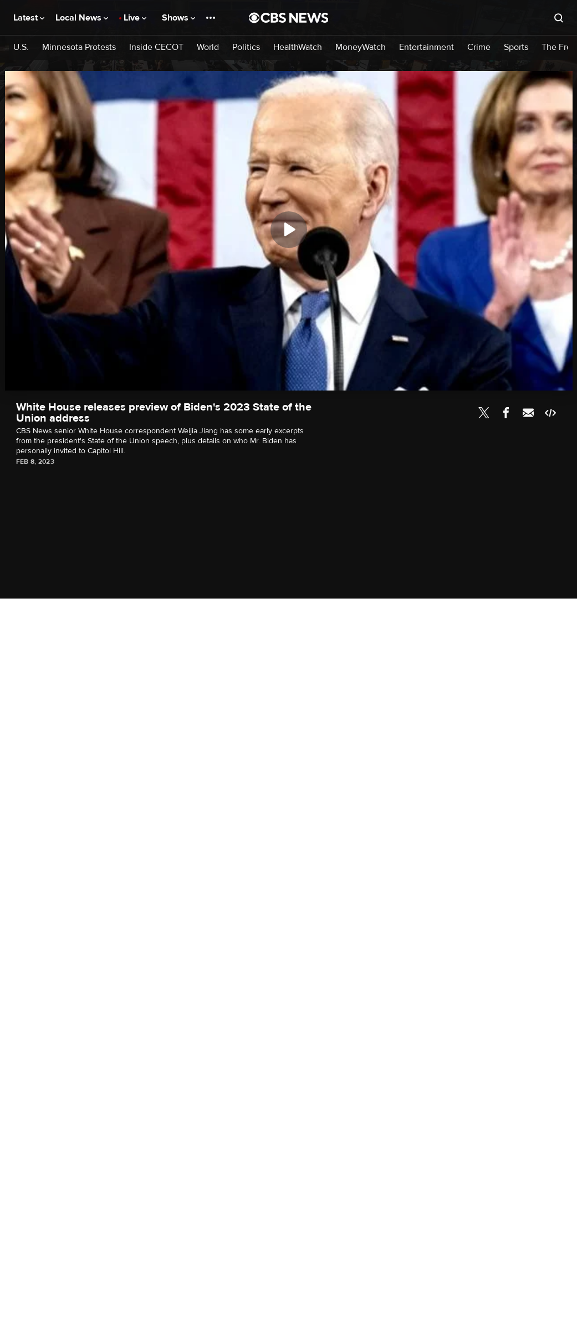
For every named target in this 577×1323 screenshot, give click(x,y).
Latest (28, 17)
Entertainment (426, 47)
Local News (81, 17)
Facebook (506, 412)
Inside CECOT (156, 47)
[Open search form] (559, 18)
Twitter (483, 412)
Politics (246, 47)
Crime (479, 47)
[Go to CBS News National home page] (289, 17)
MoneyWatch (360, 47)
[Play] (288, 229)
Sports (516, 47)
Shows (178, 17)
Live (135, 17)
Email (528, 412)
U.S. (21, 47)
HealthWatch (297, 47)
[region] (289, 231)
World (208, 47)
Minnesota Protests (79, 47)
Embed (550, 412)
